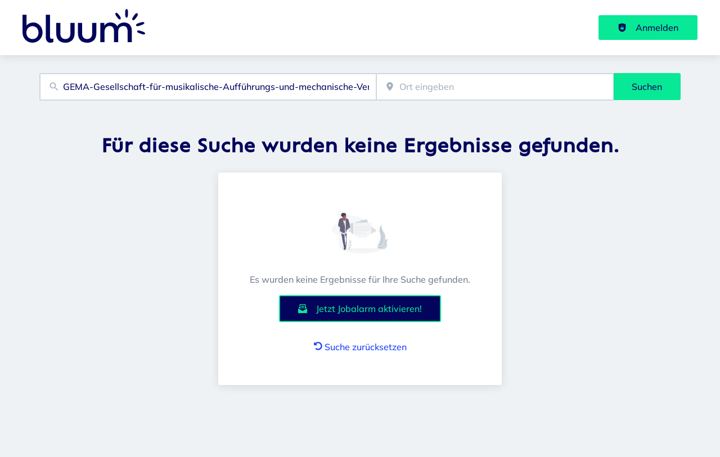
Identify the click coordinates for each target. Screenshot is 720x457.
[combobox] (207, 87)
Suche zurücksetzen (360, 346)
